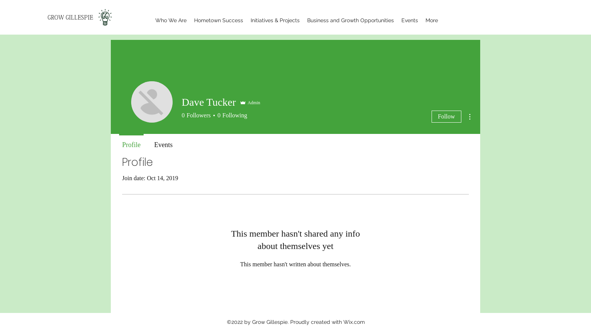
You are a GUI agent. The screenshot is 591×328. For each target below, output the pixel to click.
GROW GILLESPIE (70, 17)
